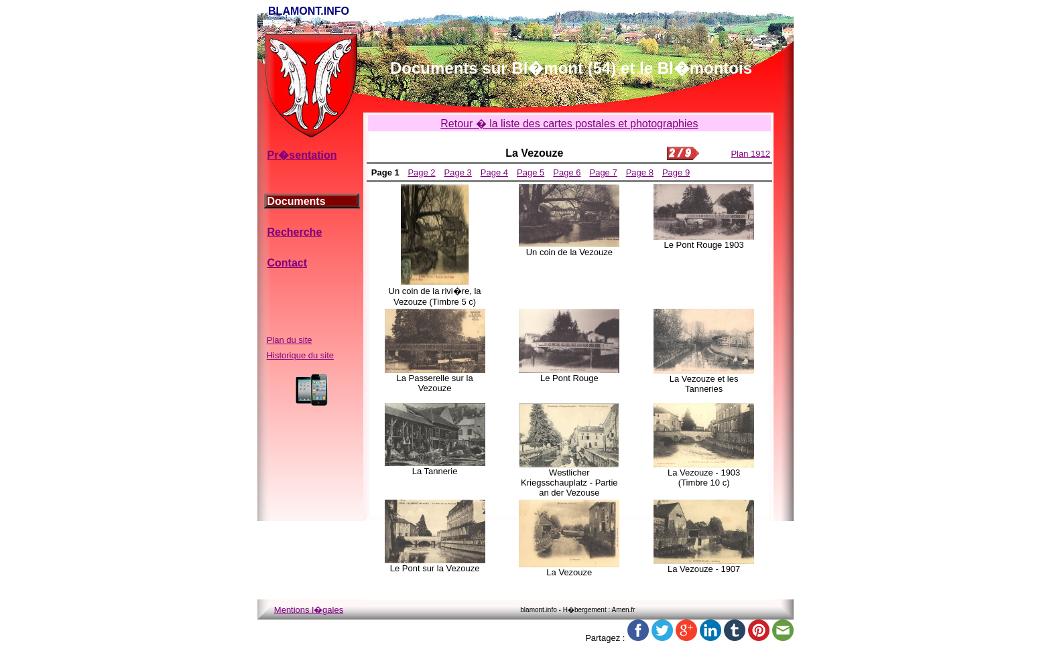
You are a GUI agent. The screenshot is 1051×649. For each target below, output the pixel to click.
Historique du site (300, 355)
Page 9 (676, 172)
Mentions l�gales (308, 610)
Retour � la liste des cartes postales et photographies (569, 123)
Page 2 (421, 172)
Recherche (294, 232)
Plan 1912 (750, 154)
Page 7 (603, 172)
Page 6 (566, 172)
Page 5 (530, 172)
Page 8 (640, 172)
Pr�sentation (301, 155)
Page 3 (458, 172)
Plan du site (289, 340)
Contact (287, 263)
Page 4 (494, 172)
